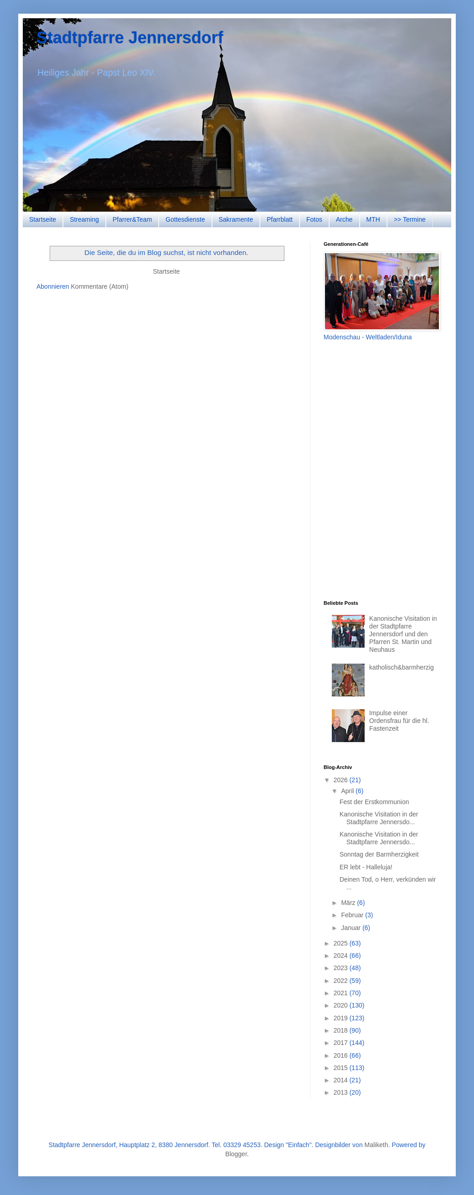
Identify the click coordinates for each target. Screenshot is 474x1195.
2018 (342, 1030)
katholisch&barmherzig (401, 667)
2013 (342, 1092)
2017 (342, 1042)
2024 (342, 955)
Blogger (236, 1154)
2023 (342, 968)
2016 (342, 1055)
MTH (373, 219)
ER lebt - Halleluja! (366, 867)
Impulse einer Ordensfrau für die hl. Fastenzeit (399, 720)
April (348, 791)
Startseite (42, 219)
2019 (342, 1018)
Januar (351, 927)
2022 (342, 980)
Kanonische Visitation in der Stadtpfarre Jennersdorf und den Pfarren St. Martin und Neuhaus (403, 634)
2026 (342, 780)
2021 (342, 993)
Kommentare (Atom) (100, 286)
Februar (353, 915)
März (349, 902)
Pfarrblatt (280, 219)
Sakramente (236, 219)
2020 (342, 1005)
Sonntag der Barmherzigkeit (379, 854)
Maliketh (376, 1144)
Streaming (84, 219)
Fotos (314, 219)
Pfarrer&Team (132, 219)
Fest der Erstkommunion (374, 801)
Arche (344, 219)
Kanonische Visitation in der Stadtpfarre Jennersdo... (379, 818)
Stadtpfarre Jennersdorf (129, 37)
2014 (342, 1080)
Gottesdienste (185, 219)
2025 (342, 943)
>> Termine (410, 219)
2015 (342, 1067)
